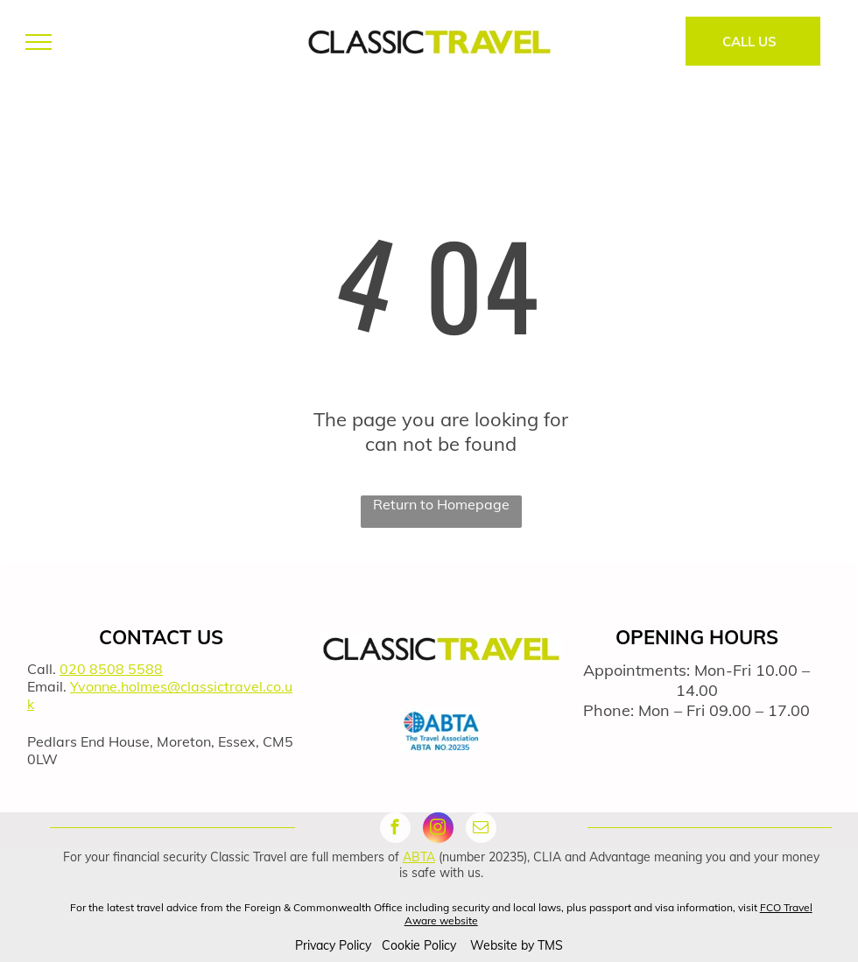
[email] (481, 829)
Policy (355, 945)
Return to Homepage (441, 504)
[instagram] (438, 829)
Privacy (315, 945)
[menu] (38, 42)
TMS (550, 945)
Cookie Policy (419, 945)
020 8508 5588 (111, 669)
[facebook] (395, 829)
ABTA (419, 857)
